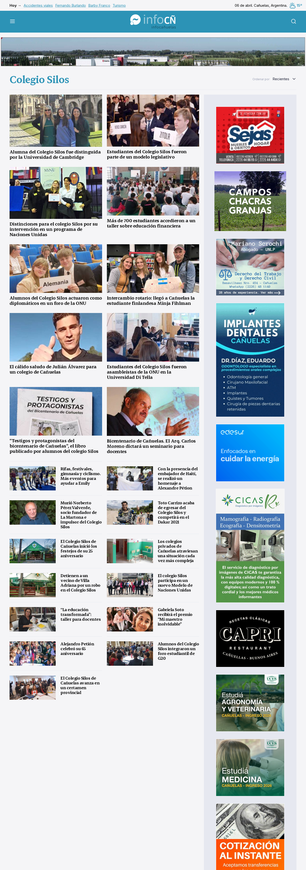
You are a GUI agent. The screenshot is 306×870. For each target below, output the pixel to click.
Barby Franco (99, 5)
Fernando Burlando (70, 5)
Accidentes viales (38, 5)
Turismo (119, 5)
